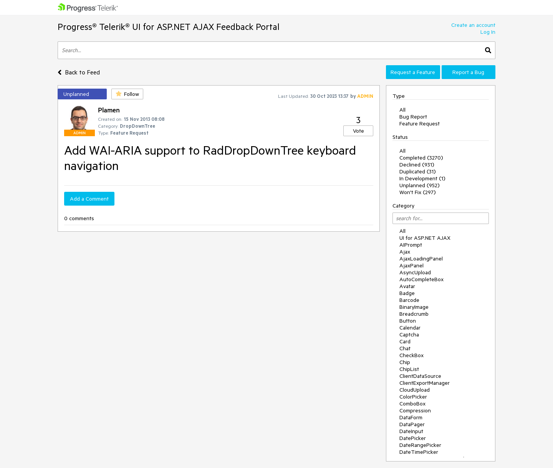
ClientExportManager (424, 382)
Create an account (473, 24)
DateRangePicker (420, 445)
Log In (487, 31)
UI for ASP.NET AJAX (424, 237)
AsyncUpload (415, 272)
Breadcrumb (414, 313)
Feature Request (419, 123)
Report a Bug (468, 72)
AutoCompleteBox (421, 279)
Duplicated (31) (417, 171)
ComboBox (412, 403)
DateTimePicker (418, 451)
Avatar (407, 286)
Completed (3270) (421, 157)
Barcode (409, 300)
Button (407, 320)
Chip (404, 362)
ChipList (409, 369)
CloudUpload (414, 389)
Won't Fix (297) (417, 192)
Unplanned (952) (419, 185)
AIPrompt (410, 244)
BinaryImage (414, 306)
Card (405, 341)
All (402, 109)
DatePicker (412, 438)
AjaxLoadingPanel (421, 258)
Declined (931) (416, 164)
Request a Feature (413, 72)
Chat (405, 348)
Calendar (410, 327)
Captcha (409, 334)
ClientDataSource (420, 375)
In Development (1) (422, 178)
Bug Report (413, 116)
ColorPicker (413, 396)
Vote (358, 130)
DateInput (411, 431)
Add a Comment (89, 198)
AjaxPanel (411, 265)
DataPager (412, 424)
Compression (415, 410)
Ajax (404, 251)
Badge (407, 293)
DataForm (410, 417)
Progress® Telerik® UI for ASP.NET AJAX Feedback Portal (169, 26)
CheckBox (411, 355)
